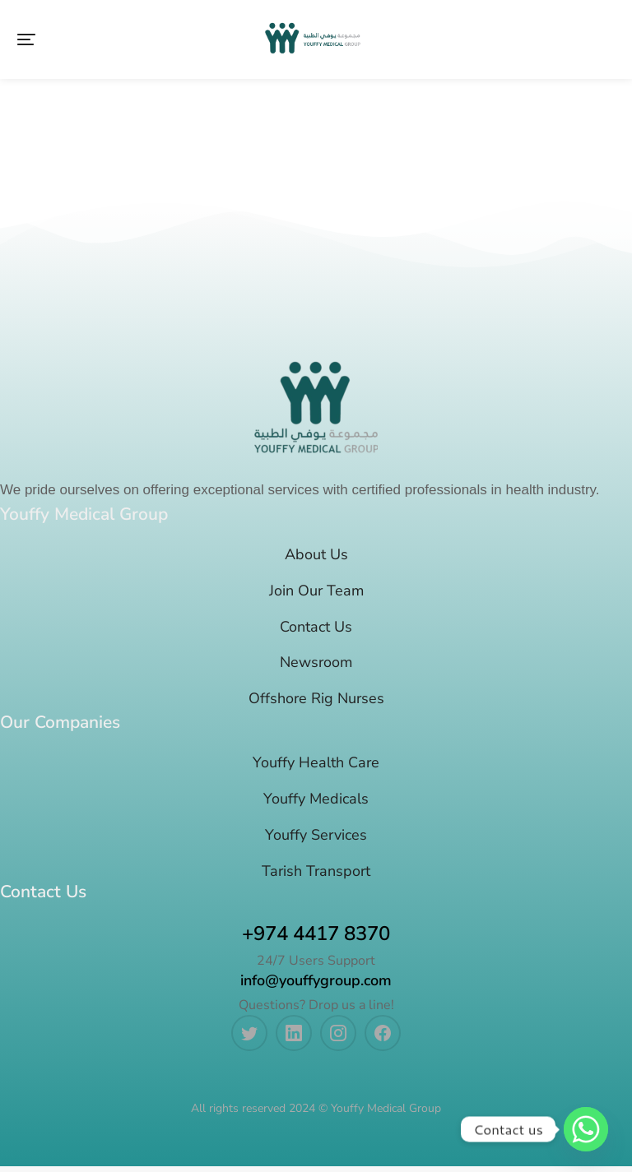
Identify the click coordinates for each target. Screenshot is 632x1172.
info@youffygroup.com (316, 986)
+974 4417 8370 (316, 939)
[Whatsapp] (586, 1129)
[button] (26, 43)
